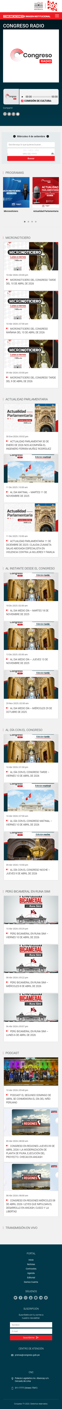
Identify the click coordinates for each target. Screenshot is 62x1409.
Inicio (31, 1260)
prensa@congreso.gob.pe (27, 1355)
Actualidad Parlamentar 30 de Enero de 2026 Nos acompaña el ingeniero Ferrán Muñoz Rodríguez (28, 445)
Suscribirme (31, 1337)
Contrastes (31, 1268)
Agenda (31, 1273)
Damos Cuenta (31, 1282)
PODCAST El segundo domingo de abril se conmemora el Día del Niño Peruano (28, 1099)
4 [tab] (36, 221)
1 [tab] (24, 221)
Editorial (31, 1277)
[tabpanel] (16, 196)
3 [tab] (32, 221)
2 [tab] (28, 221)
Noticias (31, 1264)
